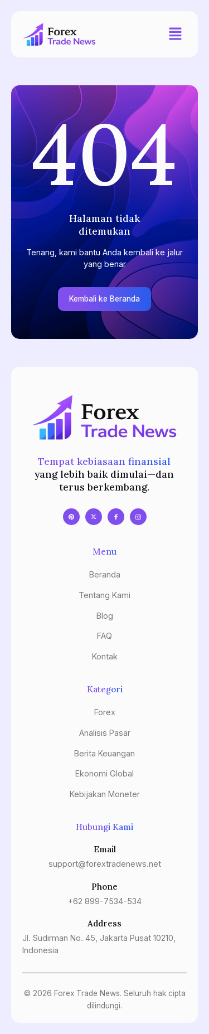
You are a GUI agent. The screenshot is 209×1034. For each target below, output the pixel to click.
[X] (93, 516)
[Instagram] (138, 516)
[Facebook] (116, 516)
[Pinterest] (71, 516)
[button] (175, 34)
